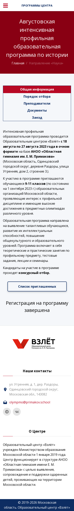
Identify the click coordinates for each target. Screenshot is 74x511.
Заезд (37, 117)
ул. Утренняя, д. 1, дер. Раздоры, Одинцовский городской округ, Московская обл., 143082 (33, 389)
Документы (37, 110)
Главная (18, 63)
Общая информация (37, 89)
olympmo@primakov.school (29, 402)
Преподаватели (37, 103)
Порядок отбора (37, 96)
